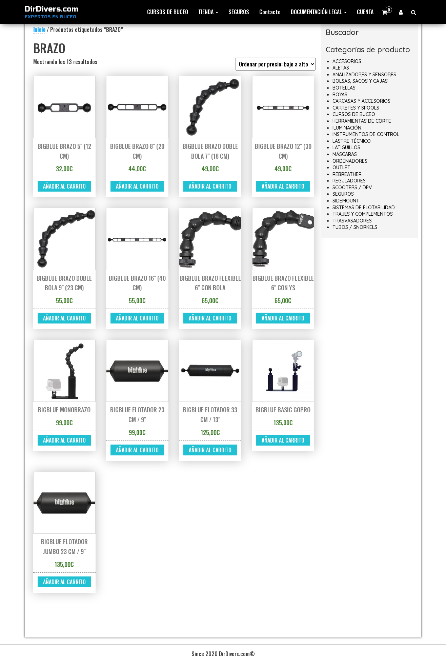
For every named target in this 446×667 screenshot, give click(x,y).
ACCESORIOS (346, 61)
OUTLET (341, 167)
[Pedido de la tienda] (276, 64)
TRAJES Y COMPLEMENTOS (362, 214)
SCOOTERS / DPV (352, 187)
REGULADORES (349, 181)
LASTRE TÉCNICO (351, 141)
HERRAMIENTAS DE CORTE (361, 121)
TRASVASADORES (352, 221)
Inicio (39, 29)
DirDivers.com (51, 9)
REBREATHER (347, 174)
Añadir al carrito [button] (64, 186)
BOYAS (339, 95)
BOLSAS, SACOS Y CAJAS (360, 81)
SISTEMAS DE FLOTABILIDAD (363, 207)
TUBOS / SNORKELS (354, 227)
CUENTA (365, 12)
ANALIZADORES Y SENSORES (364, 75)
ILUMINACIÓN (346, 128)
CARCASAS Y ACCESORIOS (361, 101)
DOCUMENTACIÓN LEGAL (319, 12)
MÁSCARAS (344, 154)
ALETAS (340, 68)
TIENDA (208, 12)
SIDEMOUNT (345, 201)
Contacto (270, 12)
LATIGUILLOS (346, 147)
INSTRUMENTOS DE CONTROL (365, 134)
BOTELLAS (344, 88)
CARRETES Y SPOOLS (355, 108)
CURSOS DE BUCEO (167, 12)
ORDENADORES (349, 161)
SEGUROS (238, 12)
